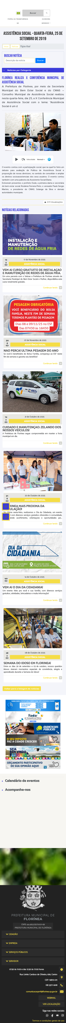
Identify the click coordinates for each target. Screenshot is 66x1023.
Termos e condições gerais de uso (48, 1020)
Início (6, 46)
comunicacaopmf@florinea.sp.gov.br (41, 991)
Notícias (15, 46)
